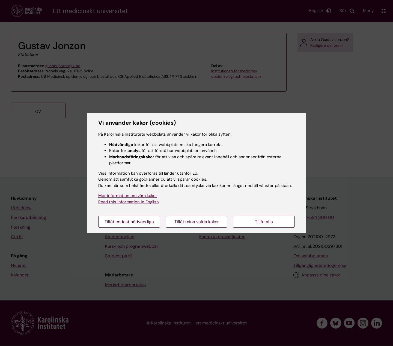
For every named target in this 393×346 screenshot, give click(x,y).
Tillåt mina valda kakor (196, 222)
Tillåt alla (264, 222)
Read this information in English (128, 202)
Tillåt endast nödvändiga (129, 222)
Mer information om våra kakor (127, 195)
